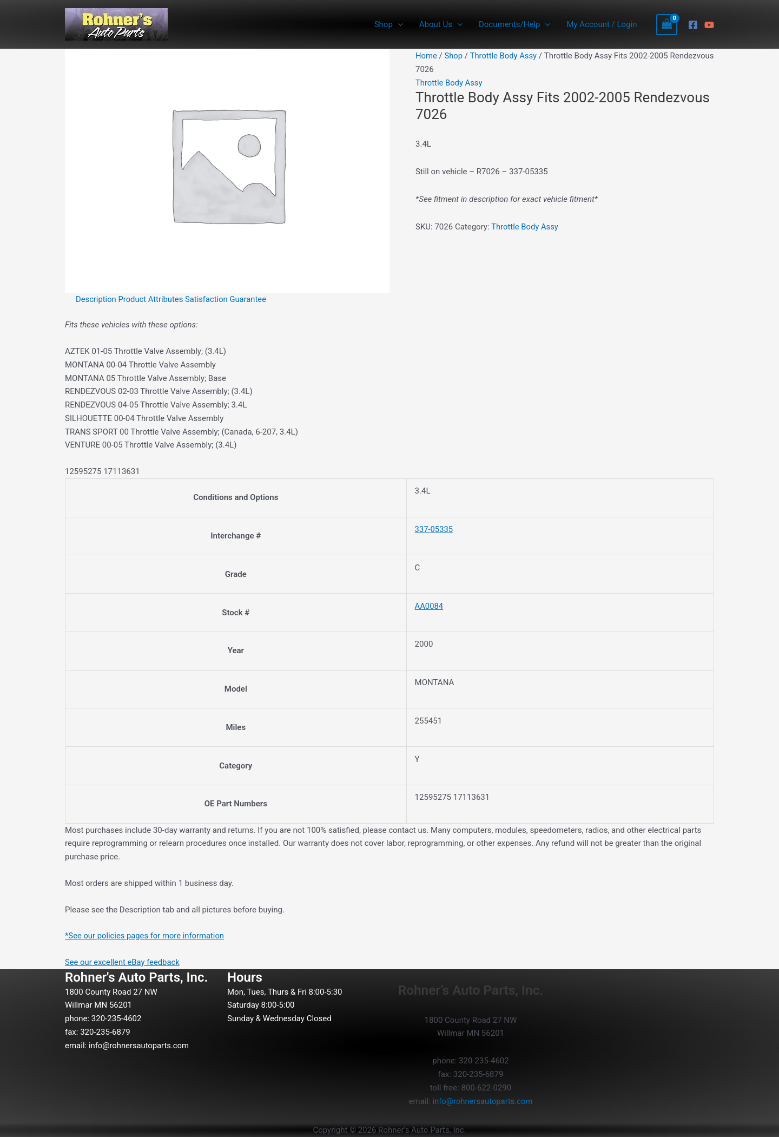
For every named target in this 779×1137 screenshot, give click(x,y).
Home (426, 56)
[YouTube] (709, 25)
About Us (441, 24)
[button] (398, 24)
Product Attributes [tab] (152, 299)
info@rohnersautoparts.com (139, 1045)
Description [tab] (96, 299)
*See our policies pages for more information (146, 936)
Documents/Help (514, 24)
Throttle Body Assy (504, 56)
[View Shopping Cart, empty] (667, 24)
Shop (388, 24)
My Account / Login (601, 24)
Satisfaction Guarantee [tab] (228, 299)
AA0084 (429, 606)
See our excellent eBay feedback (123, 962)
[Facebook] (693, 25)
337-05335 (434, 529)
